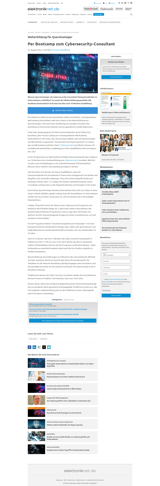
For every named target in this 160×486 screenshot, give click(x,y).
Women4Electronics (66, 22)
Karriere (37, 32)
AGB (107, 282)
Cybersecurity (67, 145)
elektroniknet (33, 339)
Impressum (59, 480)
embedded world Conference (95, 480)
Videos (50, 14)
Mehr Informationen (116, 77)
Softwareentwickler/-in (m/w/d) (40, 304)
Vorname (106, 261)
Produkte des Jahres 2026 (49, 22)
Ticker (40, 14)
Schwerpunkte (32, 22)
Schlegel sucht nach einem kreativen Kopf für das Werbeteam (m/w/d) (53, 314)
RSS (62, 3)
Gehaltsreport (92, 22)
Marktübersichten (58, 14)
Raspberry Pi (80, 22)
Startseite (31, 32)
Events (39, 3)
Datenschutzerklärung (116, 279)
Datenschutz (71, 480)
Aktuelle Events (80, 480)
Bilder (45, 14)
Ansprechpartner (53, 3)
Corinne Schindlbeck (61, 50)
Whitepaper (75, 14)
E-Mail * (105, 274)
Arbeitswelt (45, 32)
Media (44, 3)
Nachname (106, 267)
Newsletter (31, 3)
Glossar (89, 14)
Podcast (68, 14)
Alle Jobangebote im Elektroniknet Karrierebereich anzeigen (62, 321)
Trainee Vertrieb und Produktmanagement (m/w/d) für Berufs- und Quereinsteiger (58, 309)
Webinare (83, 14)
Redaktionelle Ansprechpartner (110, 22)
